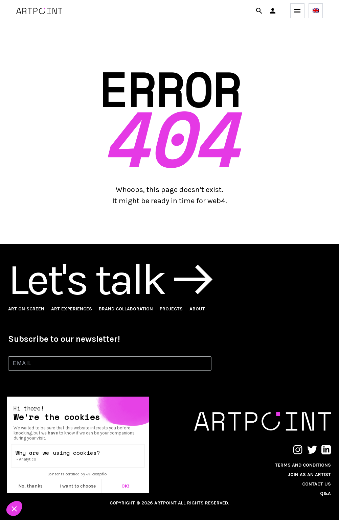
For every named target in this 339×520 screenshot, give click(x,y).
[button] (273, 11)
